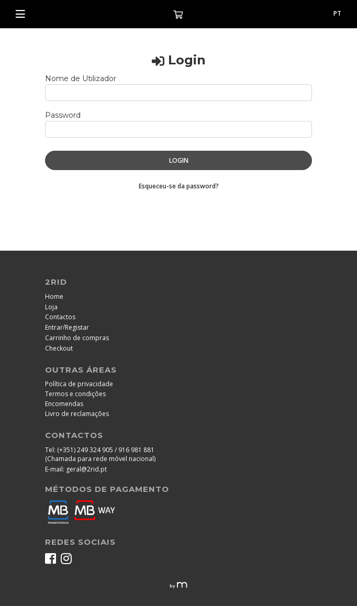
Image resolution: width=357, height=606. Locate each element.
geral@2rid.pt (86, 469)
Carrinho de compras (77, 337)
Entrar (54, 327)
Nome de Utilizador (80, 78)
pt (337, 13)
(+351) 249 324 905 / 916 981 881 (105, 449)
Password (63, 115)
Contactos (60, 316)
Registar (77, 327)
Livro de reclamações (77, 413)
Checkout (59, 348)
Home (54, 296)
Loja (51, 306)
